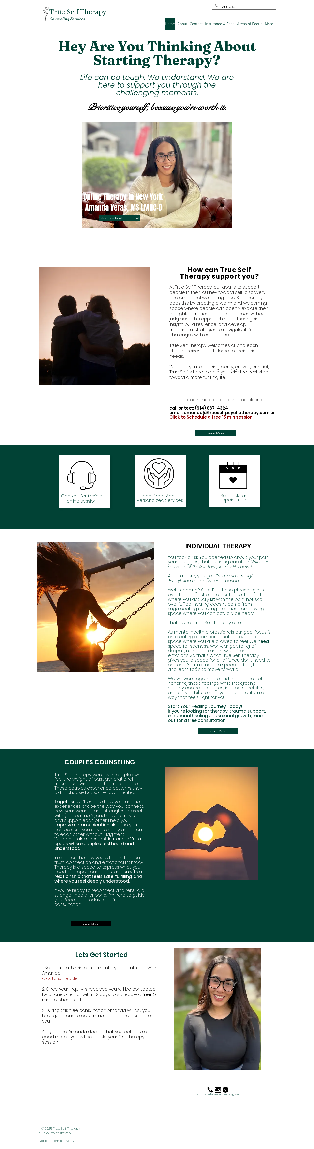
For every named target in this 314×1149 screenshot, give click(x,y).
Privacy (68, 1140)
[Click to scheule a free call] (119, 218)
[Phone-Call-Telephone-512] (210, 1090)
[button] (269, 24)
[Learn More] (215, 433)
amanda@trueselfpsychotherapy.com (226, 413)
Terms (57, 1140)
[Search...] (243, 6)
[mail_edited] (218, 1090)
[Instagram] (225, 1090)
